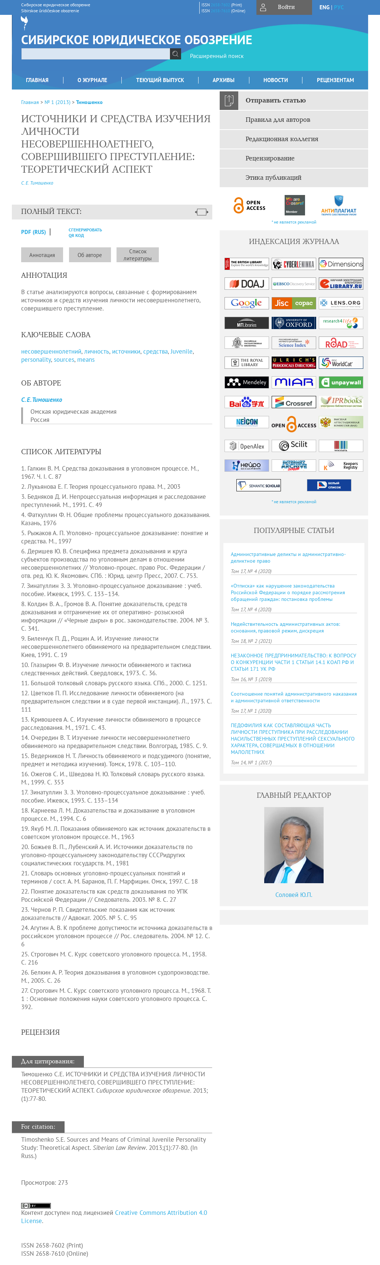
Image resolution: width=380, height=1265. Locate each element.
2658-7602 (220, 4)
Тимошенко (89, 102)
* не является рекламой (294, 222)
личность (96, 351)
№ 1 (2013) (58, 102)
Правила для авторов (278, 120)
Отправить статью (276, 100)
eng (325, 7)
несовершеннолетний (51, 351)
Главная (37, 80)
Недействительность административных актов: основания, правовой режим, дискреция (285, 627)
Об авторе (90, 254)
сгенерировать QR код (81, 232)
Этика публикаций (273, 178)
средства (155, 351)
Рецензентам (335, 80)
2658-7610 (220, 10)
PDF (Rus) (33, 231)
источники (126, 351)
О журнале (92, 80)
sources (64, 359)
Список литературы (138, 255)
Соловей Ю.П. (293, 895)
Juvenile (182, 351)
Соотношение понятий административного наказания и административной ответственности (294, 697)
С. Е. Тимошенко (37, 183)
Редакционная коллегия (282, 139)
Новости (275, 80)
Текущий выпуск (160, 80)
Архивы (224, 80)
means (86, 359)
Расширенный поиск (217, 55)
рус (339, 7)
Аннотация (42, 254)
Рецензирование (270, 158)
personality (36, 359)
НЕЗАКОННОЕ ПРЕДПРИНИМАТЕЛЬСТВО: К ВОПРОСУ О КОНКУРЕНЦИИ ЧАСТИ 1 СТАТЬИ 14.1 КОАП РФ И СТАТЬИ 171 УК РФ (293, 662)
